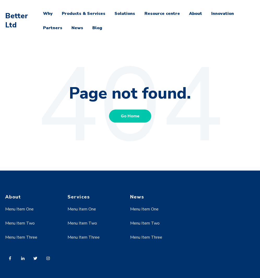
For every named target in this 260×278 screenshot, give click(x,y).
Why (48, 13)
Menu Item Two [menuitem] (20, 223)
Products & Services (83, 13)
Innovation (222, 13)
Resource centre (162, 13)
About (195, 13)
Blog (97, 28)
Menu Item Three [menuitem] (21, 237)
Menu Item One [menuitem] (19, 209)
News (77, 28)
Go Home (130, 116)
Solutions (124, 13)
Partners (52, 28)
